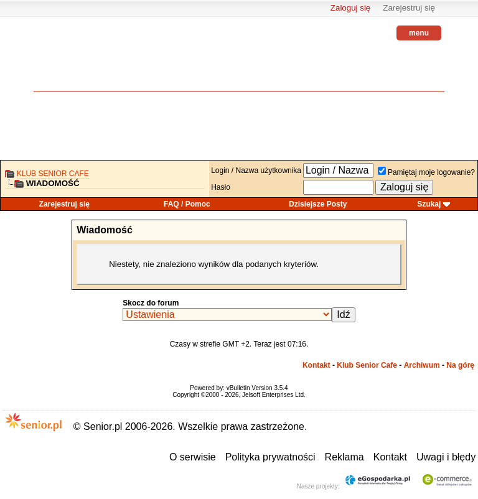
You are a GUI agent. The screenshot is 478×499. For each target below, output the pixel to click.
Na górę (460, 365)
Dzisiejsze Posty (318, 204)
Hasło (220, 187)
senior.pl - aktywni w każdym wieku (68, 62)
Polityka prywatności (270, 457)
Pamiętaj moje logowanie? (426, 172)
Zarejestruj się (409, 7)
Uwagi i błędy (446, 457)
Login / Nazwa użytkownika (256, 170)
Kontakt (316, 365)
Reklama (344, 457)
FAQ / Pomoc (187, 204)
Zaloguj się (350, 7)
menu (419, 33)
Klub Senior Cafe (53, 173)
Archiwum (422, 365)
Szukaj (429, 204)
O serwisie (192, 457)
